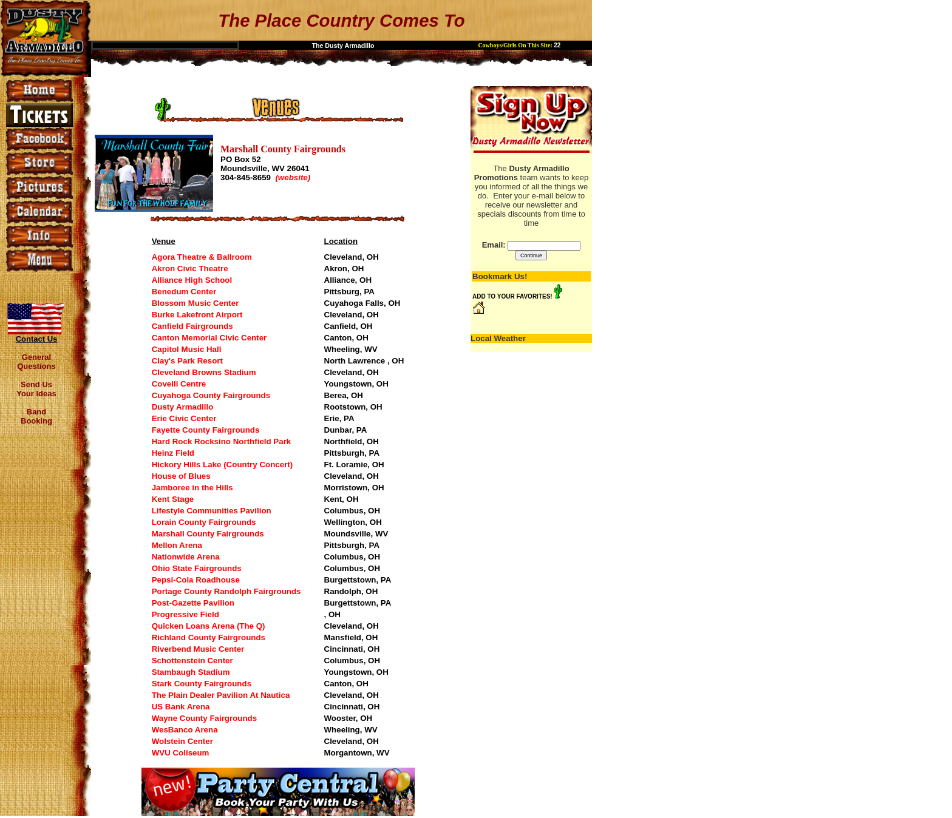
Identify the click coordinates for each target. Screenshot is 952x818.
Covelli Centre (179, 383)
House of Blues (181, 476)
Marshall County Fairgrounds (208, 533)
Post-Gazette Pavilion (193, 602)
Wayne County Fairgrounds (204, 718)
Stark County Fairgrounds (201, 683)
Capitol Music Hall (187, 349)
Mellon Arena (177, 545)
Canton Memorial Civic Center (209, 337)
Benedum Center (184, 291)
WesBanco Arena (185, 729)
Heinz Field (173, 453)
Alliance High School (192, 280)
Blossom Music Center (195, 303)
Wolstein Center (182, 741)
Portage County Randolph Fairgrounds (226, 591)
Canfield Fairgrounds (192, 326)
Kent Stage (173, 499)
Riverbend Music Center (198, 649)
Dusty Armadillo (183, 406)
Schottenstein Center (192, 660)
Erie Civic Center (184, 418)
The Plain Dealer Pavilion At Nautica (221, 695)
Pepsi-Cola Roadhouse (196, 579)
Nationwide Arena (186, 556)
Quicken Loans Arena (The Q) (208, 625)
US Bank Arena (181, 706)
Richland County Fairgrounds (208, 637)
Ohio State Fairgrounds (197, 568)
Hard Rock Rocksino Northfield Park (221, 441)
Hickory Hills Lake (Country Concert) (222, 464)
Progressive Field (185, 614)
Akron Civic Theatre (190, 268)
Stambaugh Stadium (191, 672)
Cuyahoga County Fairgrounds (211, 395)
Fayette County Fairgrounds (206, 429)
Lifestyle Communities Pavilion (211, 510)
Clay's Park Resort (187, 360)
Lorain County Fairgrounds (204, 522)
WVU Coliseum (180, 752)
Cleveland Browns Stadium (204, 372)
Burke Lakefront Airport (197, 314)
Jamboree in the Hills (192, 487)
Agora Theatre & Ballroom (202, 257)
